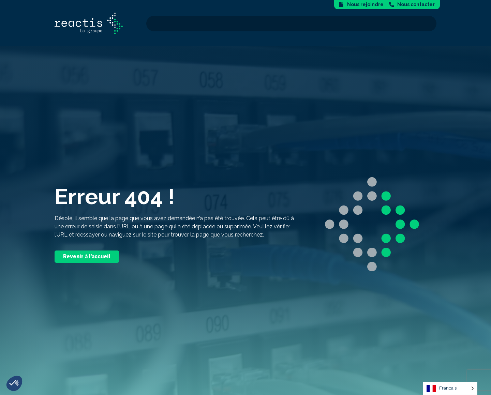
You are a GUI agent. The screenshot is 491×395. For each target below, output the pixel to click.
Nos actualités (409, 23)
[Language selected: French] (450, 388)
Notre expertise (285, 23)
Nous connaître (174, 23)
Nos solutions (229, 23)
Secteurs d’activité (348, 23)
